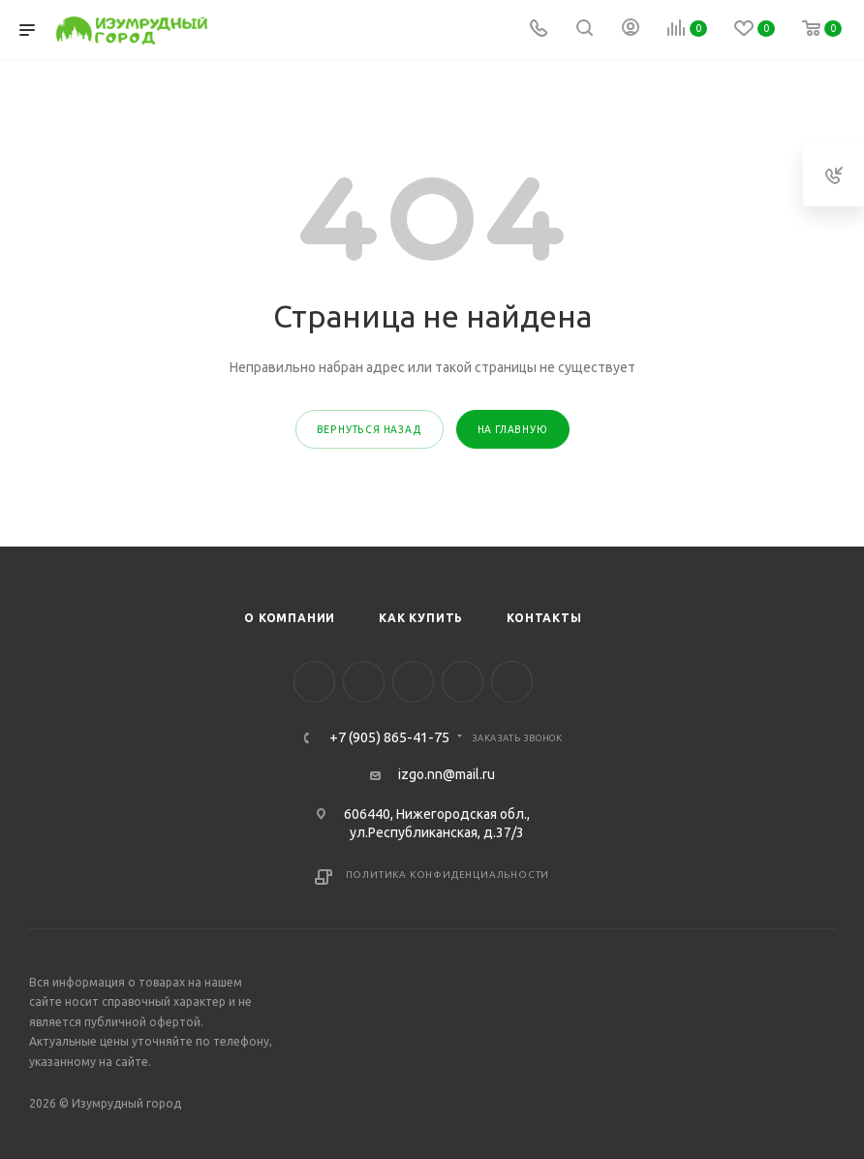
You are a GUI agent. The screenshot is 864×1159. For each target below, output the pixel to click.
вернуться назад (369, 429)
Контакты (544, 617)
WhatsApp (512, 682)
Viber (462, 682)
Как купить (421, 617)
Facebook (314, 682)
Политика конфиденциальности (448, 874)
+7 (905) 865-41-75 (389, 738)
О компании (289, 617)
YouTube (413, 682)
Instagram (364, 682)
